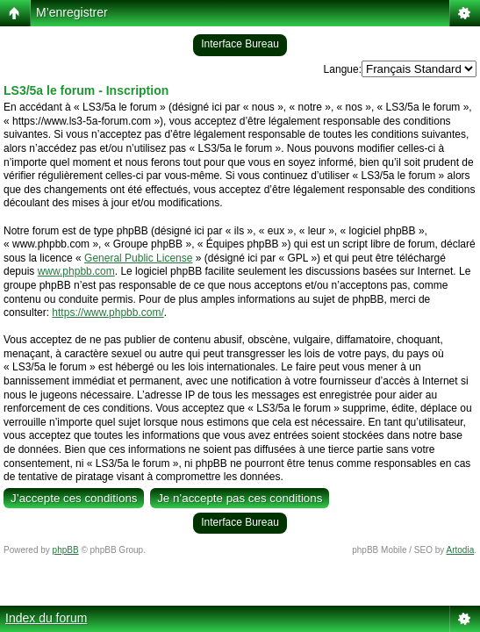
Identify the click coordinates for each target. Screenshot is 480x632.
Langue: (343, 69)
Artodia (461, 550)
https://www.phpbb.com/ (107, 312)
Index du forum (46, 618)
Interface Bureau (240, 44)
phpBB (66, 550)
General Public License (138, 258)
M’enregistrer (72, 12)
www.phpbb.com (76, 271)
